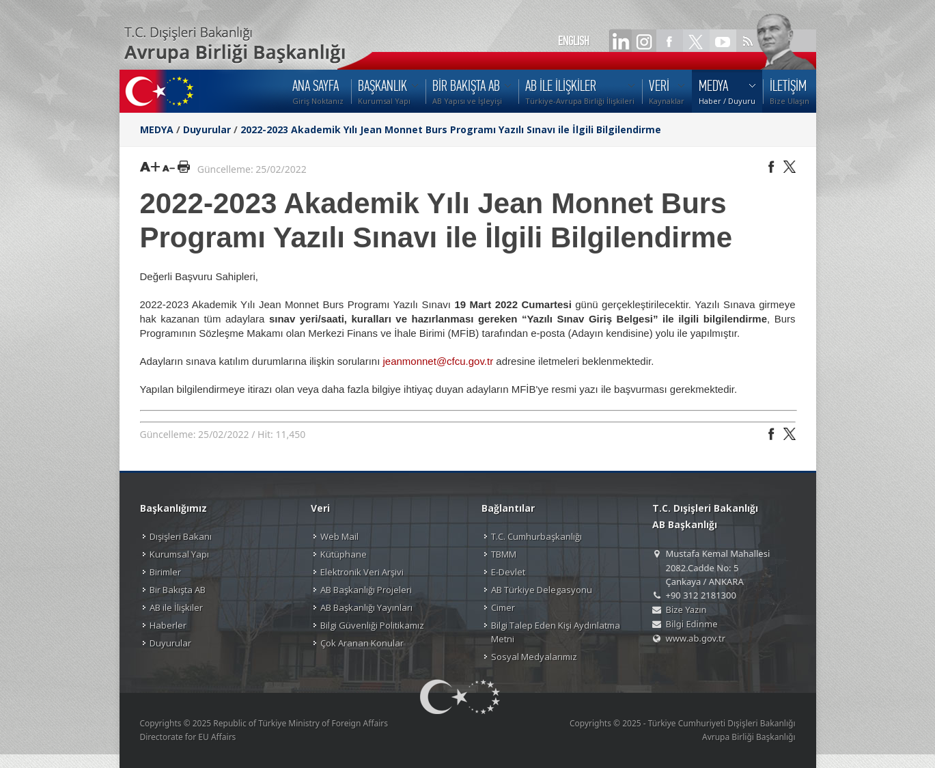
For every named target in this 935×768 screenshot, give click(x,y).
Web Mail (339, 536)
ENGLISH (573, 41)
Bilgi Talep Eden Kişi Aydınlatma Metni (555, 632)
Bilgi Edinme (692, 624)
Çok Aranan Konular (362, 643)
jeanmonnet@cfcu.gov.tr (437, 361)
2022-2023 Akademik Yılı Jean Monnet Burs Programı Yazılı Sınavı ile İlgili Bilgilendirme (450, 129)
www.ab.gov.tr (696, 638)
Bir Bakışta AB (178, 590)
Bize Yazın (686, 609)
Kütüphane (343, 554)
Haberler (168, 625)
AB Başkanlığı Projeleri (366, 590)
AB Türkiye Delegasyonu (541, 590)
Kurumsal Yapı (179, 554)
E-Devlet (508, 572)
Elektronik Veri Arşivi (362, 572)
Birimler (165, 572)
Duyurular (207, 129)
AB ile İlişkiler (176, 607)
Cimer (503, 607)
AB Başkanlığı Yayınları (366, 607)
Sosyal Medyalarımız (534, 656)
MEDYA (156, 129)
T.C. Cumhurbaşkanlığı (536, 536)
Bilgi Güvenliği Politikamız (372, 625)
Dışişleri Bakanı (181, 536)
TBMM (503, 554)
